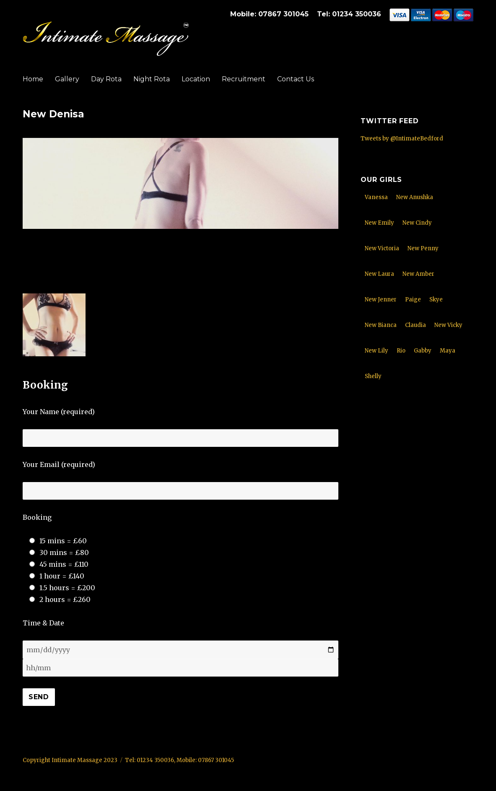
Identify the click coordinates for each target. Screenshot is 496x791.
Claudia (415, 325)
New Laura (379, 273)
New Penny (423, 248)
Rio (401, 350)
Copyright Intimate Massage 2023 (70, 760)
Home (33, 79)
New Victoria (382, 248)
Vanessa (376, 197)
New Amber (418, 273)
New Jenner (381, 299)
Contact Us (295, 79)
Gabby (422, 350)
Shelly (373, 376)
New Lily (376, 350)
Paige (413, 299)
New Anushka (414, 197)
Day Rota (106, 79)
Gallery (67, 79)
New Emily (379, 222)
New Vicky (448, 325)
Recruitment (243, 79)
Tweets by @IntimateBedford (402, 138)
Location (196, 79)
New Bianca (381, 325)
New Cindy (417, 222)
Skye (436, 299)
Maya (447, 350)
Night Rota (151, 79)
